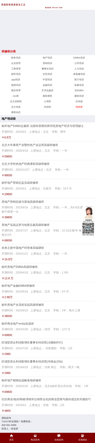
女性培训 (47, 74)
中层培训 (47, 79)
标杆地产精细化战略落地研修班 (21, 380)
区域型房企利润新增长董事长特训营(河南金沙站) (32, 361)
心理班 (47, 101)
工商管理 (16, 68)
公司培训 (79, 63)
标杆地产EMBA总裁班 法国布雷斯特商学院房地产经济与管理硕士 (43, 126)
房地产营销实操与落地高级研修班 (23, 201)
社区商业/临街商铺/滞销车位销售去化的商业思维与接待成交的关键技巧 (46, 399)
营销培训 (47, 63)
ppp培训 (15, 79)
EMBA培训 (79, 57)
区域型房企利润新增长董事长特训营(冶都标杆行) (32, 342)
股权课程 (47, 96)
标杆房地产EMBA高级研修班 (20, 266)
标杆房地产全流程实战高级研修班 (23, 304)
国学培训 (16, 74)
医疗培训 (79, 79)
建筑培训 (79, 96)
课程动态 (16, 112)
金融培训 (47, 85)
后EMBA (79, 90)
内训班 (47, 107)
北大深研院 (16, 101)
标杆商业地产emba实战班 (18, 323)
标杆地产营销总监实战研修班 (20, 182)
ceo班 (16, 96)
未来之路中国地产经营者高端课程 (23, 247)
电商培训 (16, 85)
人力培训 (79, 68)
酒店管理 (16, 90)
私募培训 (79, 85)
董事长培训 (47, 68)
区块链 (79, 101)
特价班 (79, 107)
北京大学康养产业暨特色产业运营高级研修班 (30, 145)
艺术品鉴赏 (47, 90)
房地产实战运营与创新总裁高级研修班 (26, 224)
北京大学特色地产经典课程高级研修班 (26, 163)
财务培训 (16, 57)
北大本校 (16, 107)
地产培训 (47, 57)
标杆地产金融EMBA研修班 (18, 285)
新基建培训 (79, 74)
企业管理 (16, 63)
